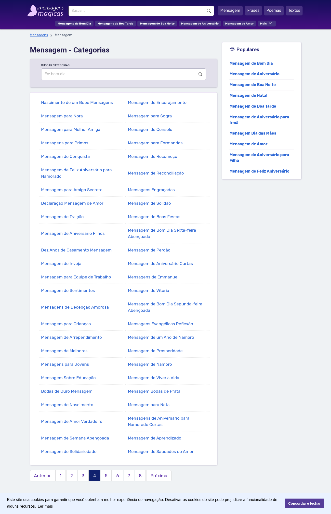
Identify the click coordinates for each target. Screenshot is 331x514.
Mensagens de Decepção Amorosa (75, 307)
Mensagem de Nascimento (67, 404)
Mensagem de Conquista (65, 156)
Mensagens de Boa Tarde (115, 23)
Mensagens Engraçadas (151, 189)
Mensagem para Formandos (155, 142)
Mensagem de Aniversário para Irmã (259, 120)
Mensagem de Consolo (150, 129)
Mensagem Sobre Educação (68, 377)
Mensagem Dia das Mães (252, 133)
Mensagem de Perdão (149, 250)
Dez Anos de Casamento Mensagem (76, 250)
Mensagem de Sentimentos (68, 290)
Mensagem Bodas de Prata (154, 391)
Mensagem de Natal (248, 95)
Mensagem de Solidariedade (69, 451)
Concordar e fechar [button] (304, 503)
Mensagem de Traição (62, 216)
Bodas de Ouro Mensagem (67, 391)
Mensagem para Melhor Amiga (70, 129)
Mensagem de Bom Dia (251, 63)
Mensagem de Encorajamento (157, 102)
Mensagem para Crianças (66, 323)
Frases (253, 10)
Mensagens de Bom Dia (74, 23)
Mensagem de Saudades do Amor (161, 451)
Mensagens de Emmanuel (153, 277)
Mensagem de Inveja (61, 263)
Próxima (158, 475)
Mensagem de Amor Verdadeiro (72, 421)
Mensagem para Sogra (150, 115)
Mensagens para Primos (64, 142)
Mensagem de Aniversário (200, 23)
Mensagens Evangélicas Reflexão (160, 323)
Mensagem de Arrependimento (71, 337)
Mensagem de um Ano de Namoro (161, 337)
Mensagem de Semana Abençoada (75, 438)
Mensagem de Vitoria (148, 290)
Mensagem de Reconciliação (156, 173)
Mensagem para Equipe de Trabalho (76, 277)
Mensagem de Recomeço (152, 156)
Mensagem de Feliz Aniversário (259, 171)
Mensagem (230, 10)
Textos (294, 10)
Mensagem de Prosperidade (155, 350)
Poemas (273, 10)
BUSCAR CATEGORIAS (55, 65)
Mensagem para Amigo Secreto (72, 189)
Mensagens (39, 35)
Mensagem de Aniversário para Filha (259, 157)
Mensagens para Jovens (65, 364)
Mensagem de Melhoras (64, 350)
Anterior (42, 475)
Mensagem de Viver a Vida (153, 377)
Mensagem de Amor (239, 23)
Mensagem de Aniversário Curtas (160, 263)
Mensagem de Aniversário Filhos (73, 233)
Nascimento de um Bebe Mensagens (77, 102)
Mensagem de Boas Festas (154, 216)
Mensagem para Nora (62, 115)
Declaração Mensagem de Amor (72, 203)
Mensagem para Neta (149, 404)
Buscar (208, 10)
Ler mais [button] (45, 506)
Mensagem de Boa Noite (157, 23)
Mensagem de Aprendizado (154, 438)
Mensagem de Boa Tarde (252, 106)
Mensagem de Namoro (150, 364)
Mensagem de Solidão (149, 203)
